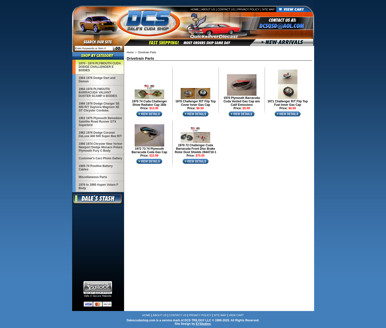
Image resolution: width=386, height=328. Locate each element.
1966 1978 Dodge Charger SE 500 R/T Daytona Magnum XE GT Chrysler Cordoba (99, 107)
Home (195, 9)
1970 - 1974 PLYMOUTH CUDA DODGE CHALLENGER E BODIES (100, 67)
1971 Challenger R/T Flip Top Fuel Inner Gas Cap (287, 103)
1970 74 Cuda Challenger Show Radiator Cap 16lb (149, 103)
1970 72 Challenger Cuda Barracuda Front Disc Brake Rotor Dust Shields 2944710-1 (195, 149)
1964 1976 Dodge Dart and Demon (97, 79)
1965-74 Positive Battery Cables (96, 167)
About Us (208, 9)
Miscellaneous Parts (93, 177)
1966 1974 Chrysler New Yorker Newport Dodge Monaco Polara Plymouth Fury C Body (100, 147)
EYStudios (203, 324)
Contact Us (226, 9)
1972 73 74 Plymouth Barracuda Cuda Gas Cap (149, 150)
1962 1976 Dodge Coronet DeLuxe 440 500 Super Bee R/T (100, 134)
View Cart (236, 315)
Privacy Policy (248, 9)
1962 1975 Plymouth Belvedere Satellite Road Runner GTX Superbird (100, 121)
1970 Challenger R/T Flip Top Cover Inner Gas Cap (195, 103)
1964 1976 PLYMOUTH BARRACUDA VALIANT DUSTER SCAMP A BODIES (98, 92)
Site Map (268, 9)
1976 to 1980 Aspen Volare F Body (98, 186)
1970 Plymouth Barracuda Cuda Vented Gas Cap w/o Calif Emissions (242, 101)
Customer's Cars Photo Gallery (100, 158)
